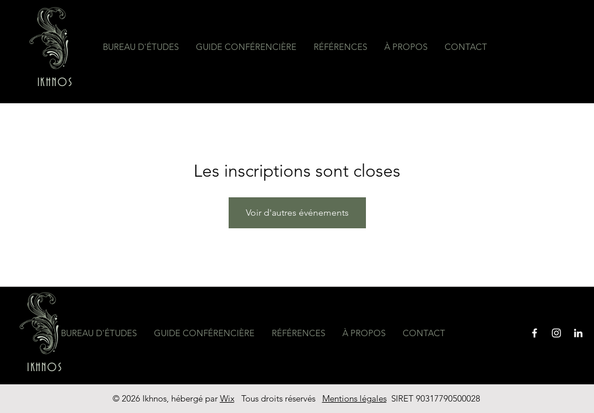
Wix (227, 398)
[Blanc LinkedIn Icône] (578, 333)
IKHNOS (55, 82)
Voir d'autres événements (297, 212)
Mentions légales (354, 398)
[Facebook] (535, 333)
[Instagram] (556, 333)
